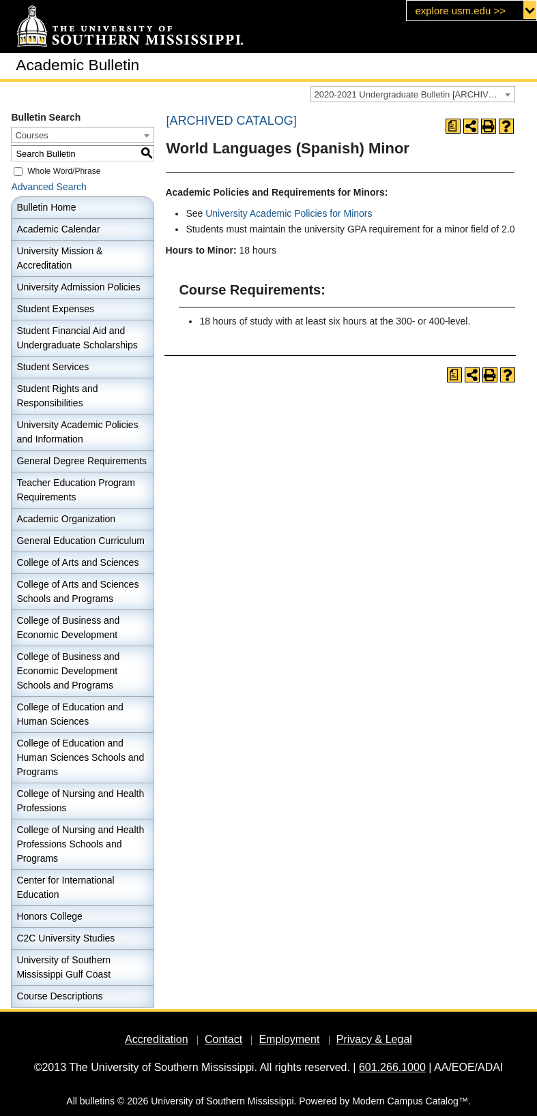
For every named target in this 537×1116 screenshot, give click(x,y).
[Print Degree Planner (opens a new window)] (453, 126)
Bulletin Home (46, 207)
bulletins (97, 1101)
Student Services (52, 366)
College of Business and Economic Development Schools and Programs (67, 671)
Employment (289, 1039)
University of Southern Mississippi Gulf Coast (63, 967)
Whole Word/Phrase (63, 171)
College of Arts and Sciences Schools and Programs (77, 591)
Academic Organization (65, 518)
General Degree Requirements (81, 460)
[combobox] (412, 94)
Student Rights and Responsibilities (57, 395)
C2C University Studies (65, 938)
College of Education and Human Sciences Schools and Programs (80, 757)
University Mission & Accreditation (59, 258)
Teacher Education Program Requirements (75, 489)
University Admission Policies (78, 287)
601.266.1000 (392, 1067)
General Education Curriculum (80, 540)
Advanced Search (49, 186)
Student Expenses (55, 308)
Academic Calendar (58, 229)
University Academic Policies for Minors (288, 213)
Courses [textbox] (31, 135)
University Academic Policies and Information (77, 431)
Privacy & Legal (374, 1039)
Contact (223, 1039)
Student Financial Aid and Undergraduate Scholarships (76, 337)
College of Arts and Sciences (77, 562)
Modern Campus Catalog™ (410, 1101)
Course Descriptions (59, 996)
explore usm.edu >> (460, 10)
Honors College (49, 916)
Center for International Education (65, 887)
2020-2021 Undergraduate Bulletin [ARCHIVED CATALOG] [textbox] (414, 94)
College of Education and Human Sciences (69, 714)
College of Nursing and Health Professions (80, 800)
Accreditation (156, 1039)
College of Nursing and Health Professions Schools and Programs (80, 844)
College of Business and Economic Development (67, 627)
